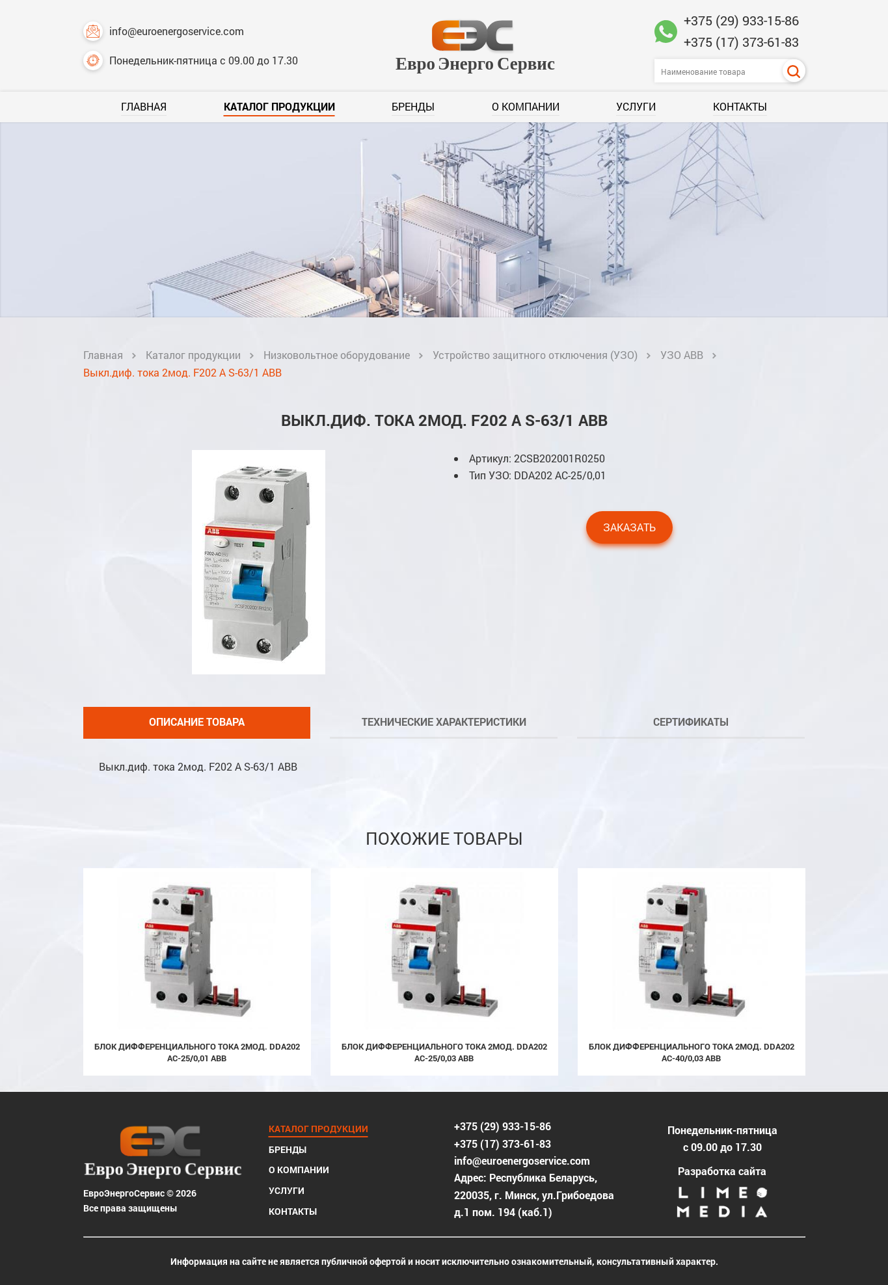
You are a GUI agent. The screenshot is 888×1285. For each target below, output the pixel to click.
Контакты (740, 106)
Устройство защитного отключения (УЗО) (535, 355)
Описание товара (197, 721)
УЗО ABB (681, 355)
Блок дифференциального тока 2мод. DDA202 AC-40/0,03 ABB (691, 1052)
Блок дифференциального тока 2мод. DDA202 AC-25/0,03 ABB (444, 1052)
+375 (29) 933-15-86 (741, 20)
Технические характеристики (444, 721)
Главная (144, 106)
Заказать (629, 527)
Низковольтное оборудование (336, 355)
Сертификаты (691, 721)
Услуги (636, 106)
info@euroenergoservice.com (163, 31)
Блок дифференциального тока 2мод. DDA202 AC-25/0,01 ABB (197, 1052)
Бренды (413, 106)
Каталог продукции (279, 106)
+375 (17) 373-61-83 (741, 41)
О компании (525, 106)
